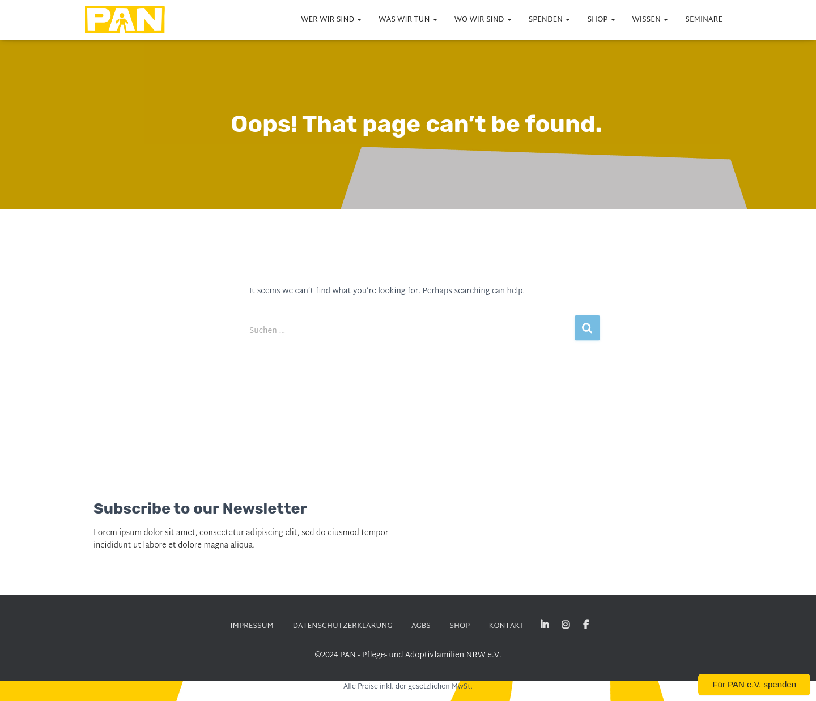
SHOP (601, 20)
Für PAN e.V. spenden (754, 684)
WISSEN (650, 20)
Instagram (565, 625)
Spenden (550, 20)
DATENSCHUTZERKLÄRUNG (342, 626)
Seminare (703, 20)
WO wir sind (483, 20)
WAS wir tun (408, 20)
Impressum (252, 626)
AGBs (421, 626)
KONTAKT (506, 626)
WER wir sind (331, 20)
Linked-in (544, 625)
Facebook (585, 625)
